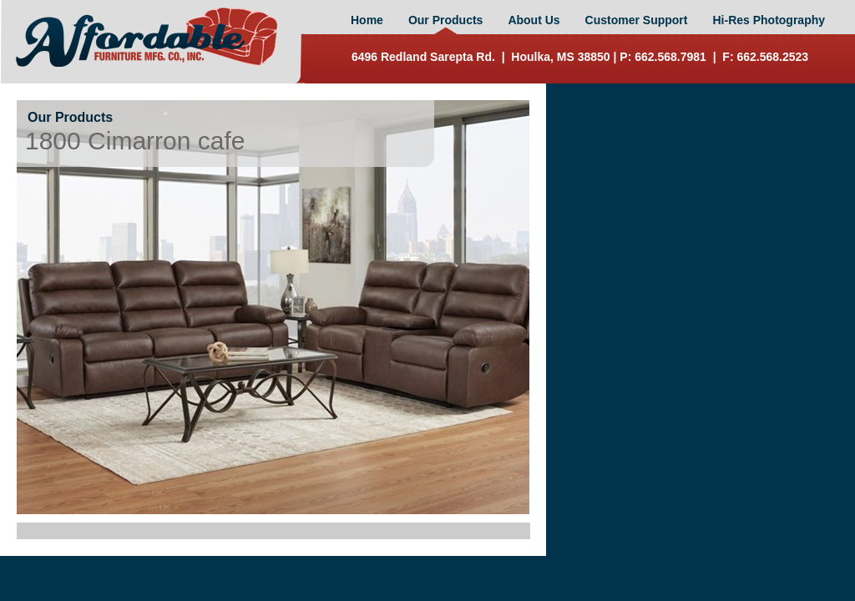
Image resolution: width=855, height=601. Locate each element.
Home (367, 20)
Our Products (445, 20)
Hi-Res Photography (768, 20)
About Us (533, 20)
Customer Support (636, 20)
